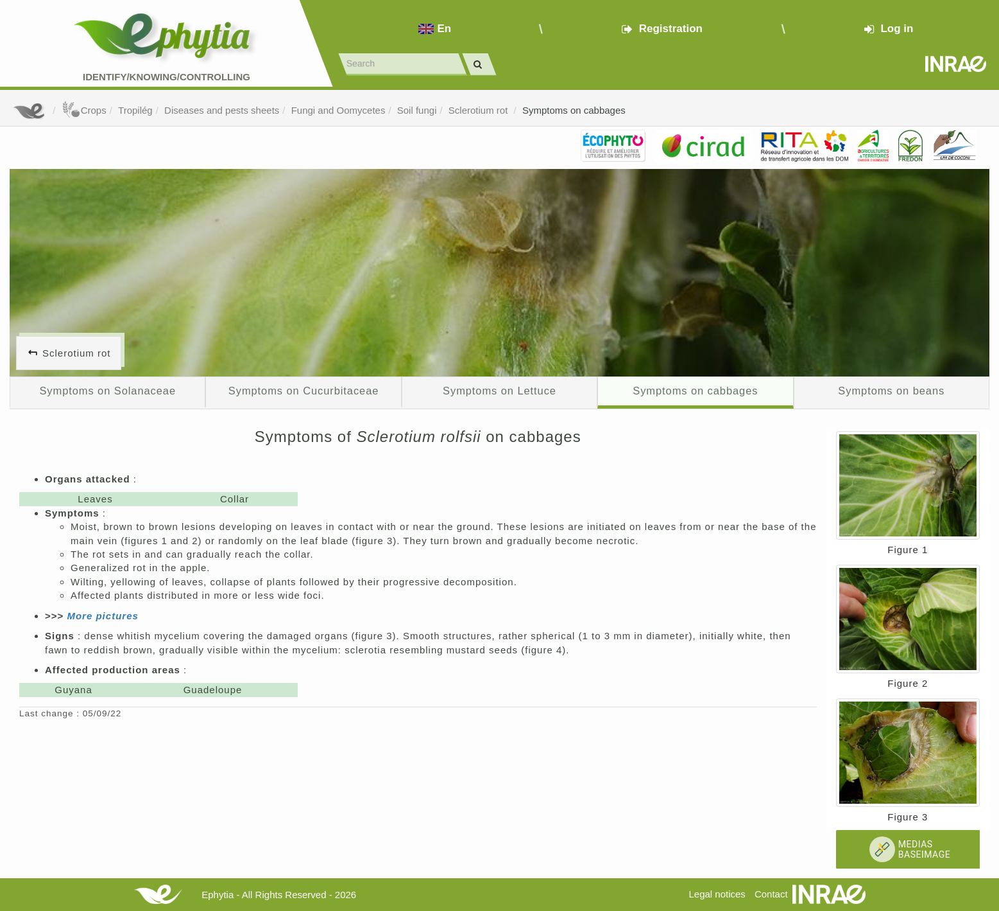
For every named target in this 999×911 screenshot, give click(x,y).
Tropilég (135, 110)
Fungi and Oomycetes (338, 110)
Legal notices (716, 894)
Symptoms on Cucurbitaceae (303, 390)
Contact (771, 894)
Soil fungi (417, 110)
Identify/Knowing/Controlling (166, 76)
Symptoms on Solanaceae (107, 390)
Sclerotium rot (479, 110)
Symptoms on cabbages (574, 110)
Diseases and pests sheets (221, 110)
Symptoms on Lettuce (499, 390)
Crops (84, 110)
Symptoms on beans (891, 390)
